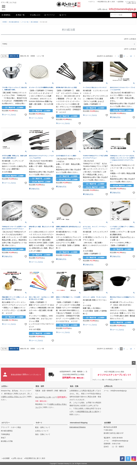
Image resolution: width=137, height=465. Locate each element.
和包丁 (3, 438)
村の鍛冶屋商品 (7, 431)
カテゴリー (5, 423)
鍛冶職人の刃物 (7, 441)
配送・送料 (40, 386)
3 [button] (124, 56)
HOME (4, 22)
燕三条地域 (34, 22)
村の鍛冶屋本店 (14, 22)
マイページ (49, 15)
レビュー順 (40, 56)
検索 (134, 15)
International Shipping (79, 423)
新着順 (33, 56)
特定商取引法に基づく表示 (106, 1)
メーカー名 (24, 22)
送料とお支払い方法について (13, 397)
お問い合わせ (132, 3)
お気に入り (35, 15)
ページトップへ (134, 363)
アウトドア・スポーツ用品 (11, 427)
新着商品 (6, 15)
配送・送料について (42, 427)
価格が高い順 (24, 56)
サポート (39, 423)
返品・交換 (74, 386)
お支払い (4, 386)
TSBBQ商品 (5, 434)
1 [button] (118, 56)
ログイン (92, 1)
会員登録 (120, 1)
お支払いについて (42, 431)
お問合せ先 (108, 386)
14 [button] (131, 56)
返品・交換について (42, 434)
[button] (115, 56)
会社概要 (107, 423)
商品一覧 (20, 15)
